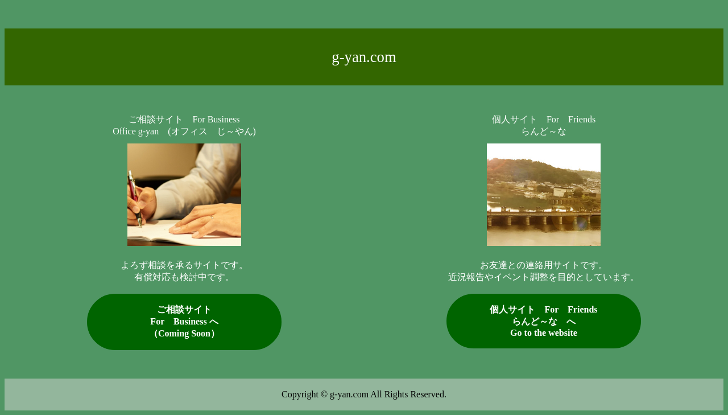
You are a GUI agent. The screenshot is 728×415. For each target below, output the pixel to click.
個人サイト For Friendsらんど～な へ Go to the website (543, 321)
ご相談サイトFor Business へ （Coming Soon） (184, 321)
